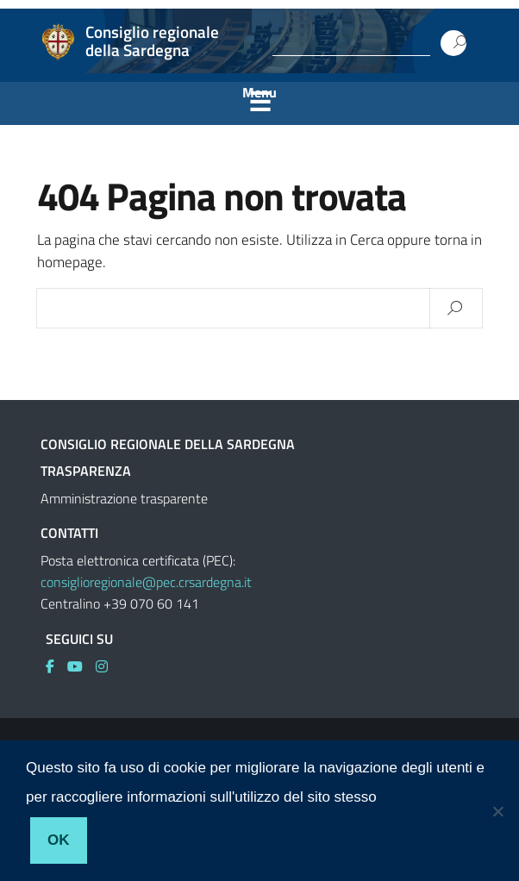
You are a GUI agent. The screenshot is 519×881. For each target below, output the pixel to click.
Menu (259, 92)
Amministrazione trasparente (124, 498)
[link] (56, 666)
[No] (497, 811)
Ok (58, 840)
